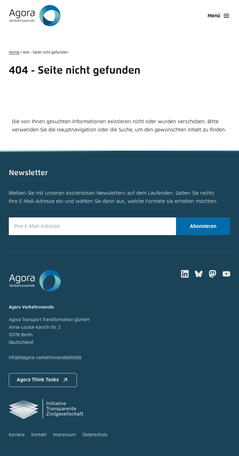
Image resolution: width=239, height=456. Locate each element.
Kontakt (39, 435)
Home (14, 53)
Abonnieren (203, 226)
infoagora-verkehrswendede (45, 357)
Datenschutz (95, 435)
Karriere (17, 435)
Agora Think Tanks (43, 380)
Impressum (64, 435)
